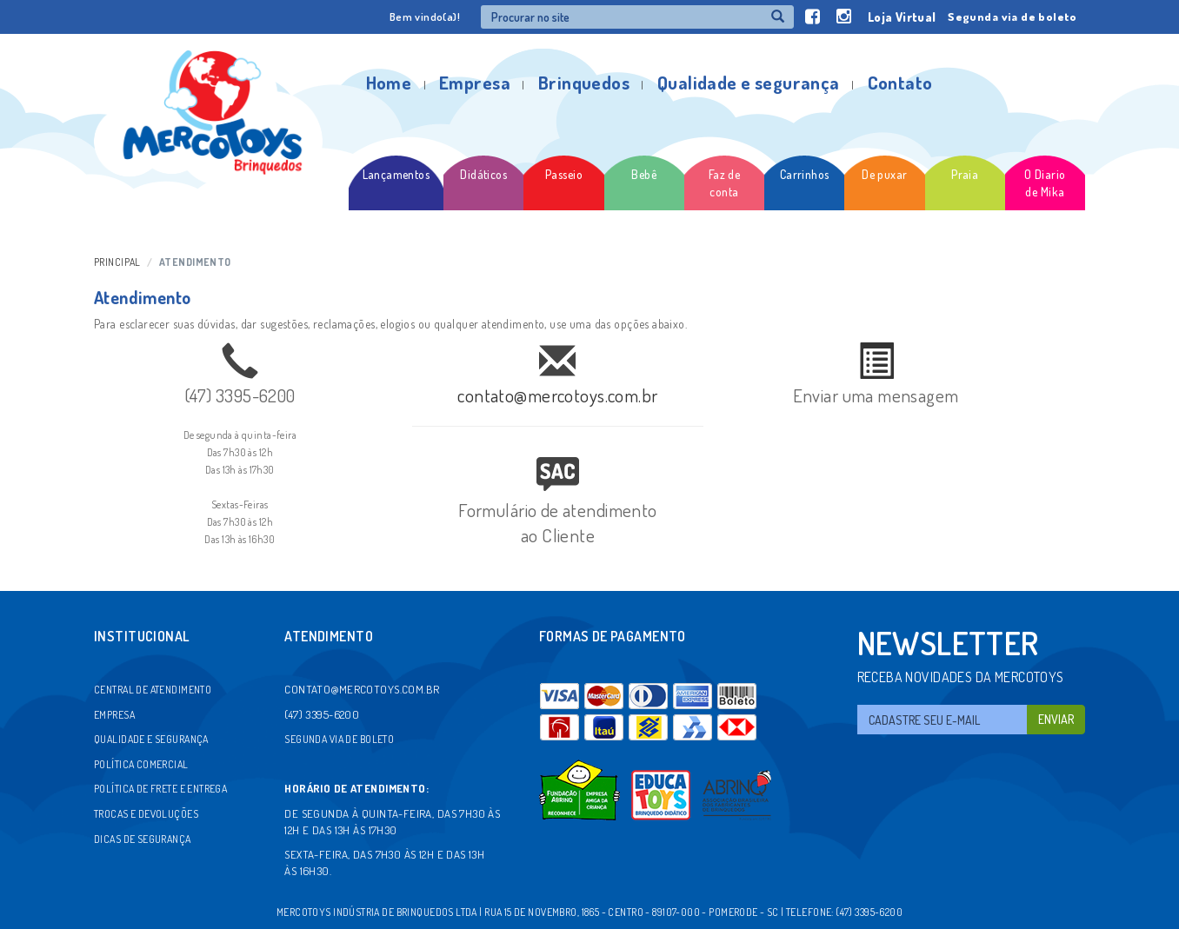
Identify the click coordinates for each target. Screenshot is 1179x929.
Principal (117, 262)
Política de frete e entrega (160, 788)
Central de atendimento (152, 689)
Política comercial (141, 764)
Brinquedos (583, 82)
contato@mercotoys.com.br (557, 395)
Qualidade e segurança (748, 82)
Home (389, 82)
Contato (900, 82)
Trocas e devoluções (146, 813)
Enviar (1056, 719)
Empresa (474, 82)
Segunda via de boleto (1012, 16)
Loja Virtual (902, 17)
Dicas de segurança (142, 839)
